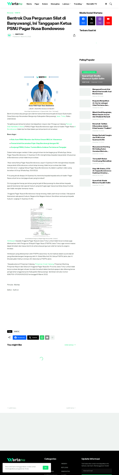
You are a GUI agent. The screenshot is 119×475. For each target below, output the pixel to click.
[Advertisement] (41, 55)
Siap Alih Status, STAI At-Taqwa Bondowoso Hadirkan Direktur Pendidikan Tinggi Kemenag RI (101, 170)
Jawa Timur (61, 116)
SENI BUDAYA (49, 471)
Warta (29, 4)
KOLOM (47, 467)
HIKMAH (64, 464)
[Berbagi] (73, 35)
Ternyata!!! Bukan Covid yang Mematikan (102, 160)
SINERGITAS (65, 471)
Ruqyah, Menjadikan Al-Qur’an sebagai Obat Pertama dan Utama (100, 103)
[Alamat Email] (97, 471)
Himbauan (11, 241)
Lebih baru (12, 408)
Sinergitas (55, 4)
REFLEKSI (64, 467)
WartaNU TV (91, 4)
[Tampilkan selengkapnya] (52, 337)
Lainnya (66, 4)
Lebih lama (70, 408)
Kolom (45, 4)
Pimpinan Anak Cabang (44, 264)
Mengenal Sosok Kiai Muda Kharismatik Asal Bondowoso (101, 91)
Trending (78, 4)
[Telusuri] (110, 4)
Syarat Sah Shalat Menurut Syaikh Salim (101, 181)
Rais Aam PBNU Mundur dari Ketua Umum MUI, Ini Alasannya (36, 139)
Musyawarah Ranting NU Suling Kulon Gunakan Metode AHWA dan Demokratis (102, 149)
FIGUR (46, 464)
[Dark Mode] (105, 4)
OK (45, 468)
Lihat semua (69, 345)
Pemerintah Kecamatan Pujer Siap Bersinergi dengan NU (35, 143)
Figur (37, 4)
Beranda (10, 13)
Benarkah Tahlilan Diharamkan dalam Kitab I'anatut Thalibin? (101, 126)
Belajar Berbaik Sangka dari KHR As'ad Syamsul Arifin (102, 137)
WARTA (17, 13)
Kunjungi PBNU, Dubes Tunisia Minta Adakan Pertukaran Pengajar (38, 147)
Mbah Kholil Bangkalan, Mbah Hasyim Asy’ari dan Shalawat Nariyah (102, 114)
